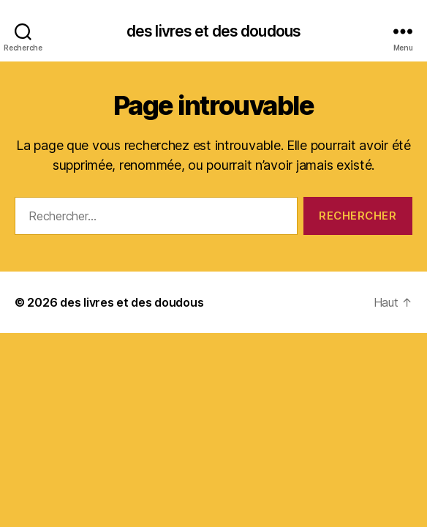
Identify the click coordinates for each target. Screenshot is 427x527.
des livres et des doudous (213, 31)
